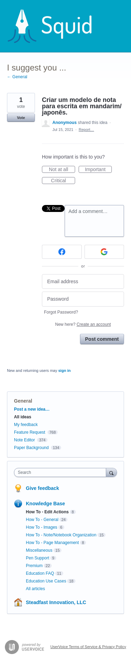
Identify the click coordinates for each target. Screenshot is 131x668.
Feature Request (29, 432)
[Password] (83, 299)
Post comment (102, 339)
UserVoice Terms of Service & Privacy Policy (88, 647)
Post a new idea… (32, 409)
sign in (64, 370)
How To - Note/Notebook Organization (61, 535)
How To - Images (41, 527)
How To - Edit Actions (47, 511)
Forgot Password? (61, 312)
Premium (34, 565)
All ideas (22, 416)
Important (98, 170)
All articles (35, 588)
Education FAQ (40, 573)
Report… (86, 129)
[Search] (111, 472)
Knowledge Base (45, 503)
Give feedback (42, 488)
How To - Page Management (52, 542)
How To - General (42, 519)
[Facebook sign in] (62, 252)
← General (17, 76)
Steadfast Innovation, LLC (56, 602)
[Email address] (83, 281)
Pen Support (37, 558)
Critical (63, 181)
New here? (83, 324)
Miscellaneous (39, 550)
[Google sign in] (104, 252)
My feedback (26, 424)
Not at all (62, 170)
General (23, 401)
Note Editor (24, 440)
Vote (21, 118)
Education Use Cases (46, 581)
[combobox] (61, 472)
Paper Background (31, 447)
